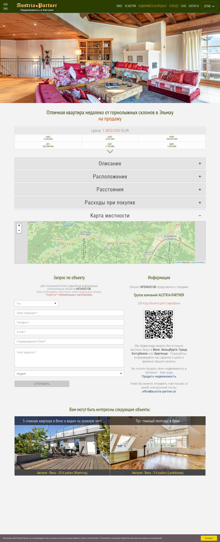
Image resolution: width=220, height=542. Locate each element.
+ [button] (19, 225)
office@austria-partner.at (159, 391)
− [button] (19, 230)
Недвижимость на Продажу (153, 6)
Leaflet (178, 262)
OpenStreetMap (198, 262)
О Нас (183, 6)
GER (5, 4)
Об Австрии (130, 6)
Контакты (194, 6)
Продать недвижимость (159, 376)
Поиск (119, 6)
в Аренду (174, 6)
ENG (5, 8)
